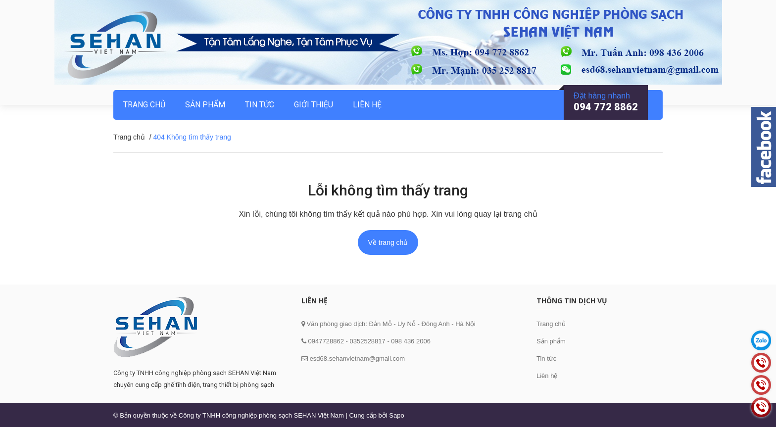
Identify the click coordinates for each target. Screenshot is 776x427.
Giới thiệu (313, 104)
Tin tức (546, 358)
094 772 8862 (606, 107)
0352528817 (367, 341)
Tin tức (259, 104)
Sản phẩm (205, 104)
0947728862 (325, 341)
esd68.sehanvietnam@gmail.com (357, 358)
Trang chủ (551, 324)
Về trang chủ (388, 242)
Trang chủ (144, 104)
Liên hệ (546, 376)
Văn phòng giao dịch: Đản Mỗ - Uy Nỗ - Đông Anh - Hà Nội (390, 324)
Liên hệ (367, 104)
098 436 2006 (411, 341)
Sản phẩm (551, 341)
